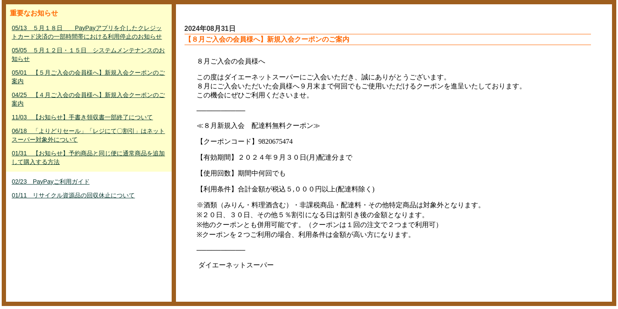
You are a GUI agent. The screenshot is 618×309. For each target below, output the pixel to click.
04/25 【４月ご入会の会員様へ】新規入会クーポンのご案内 (88, 99)
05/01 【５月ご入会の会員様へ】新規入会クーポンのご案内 (88, 77)
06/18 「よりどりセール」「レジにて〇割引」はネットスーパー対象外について (88, 135)
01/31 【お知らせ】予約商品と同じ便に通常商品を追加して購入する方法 (88, 157)
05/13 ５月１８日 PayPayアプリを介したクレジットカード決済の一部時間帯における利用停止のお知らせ (87, 32)
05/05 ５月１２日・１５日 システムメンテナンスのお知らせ (88, 54)
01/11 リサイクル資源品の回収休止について (73, 195)
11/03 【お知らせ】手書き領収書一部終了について (82, 117)
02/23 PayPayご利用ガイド (50, 181)
